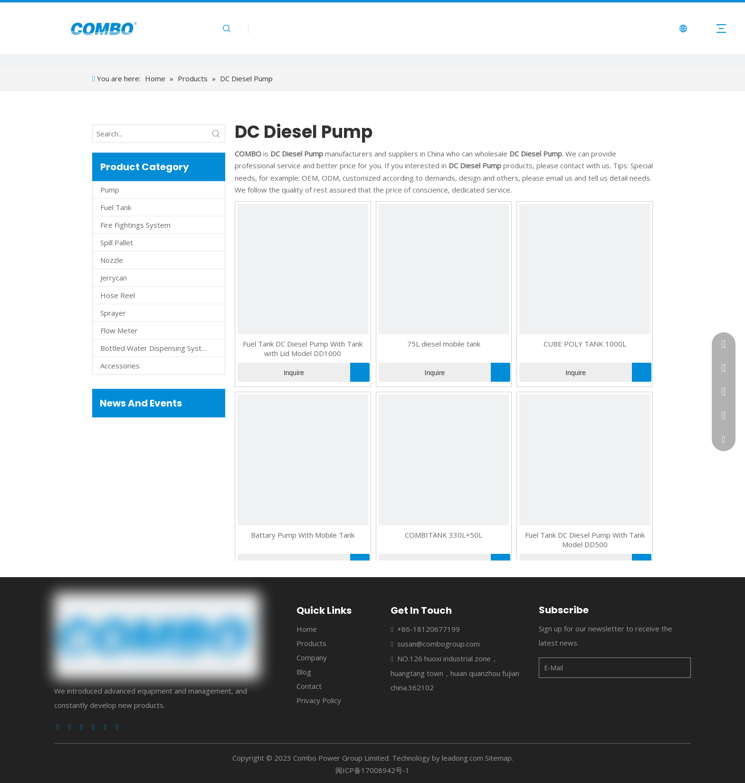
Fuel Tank (115, 207)
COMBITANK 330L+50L (443, 535)
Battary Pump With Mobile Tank (302, 535)
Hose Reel (117, 295)
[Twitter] (82, 727)
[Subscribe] (679, 667)
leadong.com (462, 758)
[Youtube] (93, 727)
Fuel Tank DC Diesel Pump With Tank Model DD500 (585, 539)
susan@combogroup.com (438, 643)
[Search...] (150, 133)
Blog (303, 672)
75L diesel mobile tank (443, 343)
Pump (109, 189)
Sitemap (498, 758)
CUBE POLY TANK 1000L (585, 343)
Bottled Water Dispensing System (156, 348)
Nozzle (111, 260)
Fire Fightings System (135, 225)
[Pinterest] (117, 727)
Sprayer (113, 313)
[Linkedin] (70, 727)
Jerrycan (113, 277)
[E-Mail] (576, 667)
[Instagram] (105, 727)
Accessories (120, 365)
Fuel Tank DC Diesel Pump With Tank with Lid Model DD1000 (303, 348)
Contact (309, 686)
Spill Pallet (116, 242)
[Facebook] (58, 727)
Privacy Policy (318, 700)
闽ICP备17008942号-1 (372, 770)
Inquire (271, 372)
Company (311, 657)
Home (306, 629)
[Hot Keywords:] (216, 133)
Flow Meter (119, 330)
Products (311, 643)
